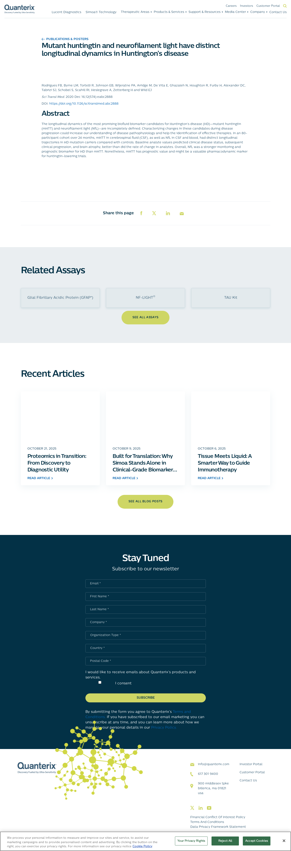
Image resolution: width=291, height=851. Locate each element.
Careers (231, 6)
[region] (145, 841)
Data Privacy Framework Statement (218, 827)
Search (285, 6)
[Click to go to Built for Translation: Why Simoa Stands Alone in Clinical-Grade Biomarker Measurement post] (145, 416)
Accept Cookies (256, 840)
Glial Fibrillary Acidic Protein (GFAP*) (60, 298)
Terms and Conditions (207, 822)
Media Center (235, 12)
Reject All (225, 840)
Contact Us (278, 12)
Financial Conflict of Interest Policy (217, 817)
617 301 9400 (208, 774)
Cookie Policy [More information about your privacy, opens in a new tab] (142, 846)
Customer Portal (268, 6)
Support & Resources (204, 12)
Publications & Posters (65, 39)
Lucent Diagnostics (66, 12)
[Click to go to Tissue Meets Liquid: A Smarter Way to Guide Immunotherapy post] (230, 416)
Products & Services (169, 12)
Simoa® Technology (101, 12)
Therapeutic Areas (135, 12)
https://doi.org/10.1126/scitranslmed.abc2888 (83, 103)
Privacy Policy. (164, 728)
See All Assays (145, 317)
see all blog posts (145, 501)
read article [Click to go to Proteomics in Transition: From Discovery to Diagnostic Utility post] (40, 478)
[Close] (284, 841)
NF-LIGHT (145, 297)
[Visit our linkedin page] (201, 808)
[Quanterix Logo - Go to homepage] (19, 9)
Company (257, 12)
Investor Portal (251, 764)
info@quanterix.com (213, 764)
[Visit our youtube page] (209, 808)
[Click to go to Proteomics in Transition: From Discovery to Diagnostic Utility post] (60, 416)
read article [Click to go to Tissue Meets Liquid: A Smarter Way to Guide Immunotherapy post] (210, 478)
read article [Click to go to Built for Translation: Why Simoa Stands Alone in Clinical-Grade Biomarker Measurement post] (125, 478)
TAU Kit (230, 298)
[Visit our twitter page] (192, 808)
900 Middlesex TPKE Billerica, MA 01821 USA (213, 788)
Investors (246, 6)
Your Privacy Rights (191, 840)
